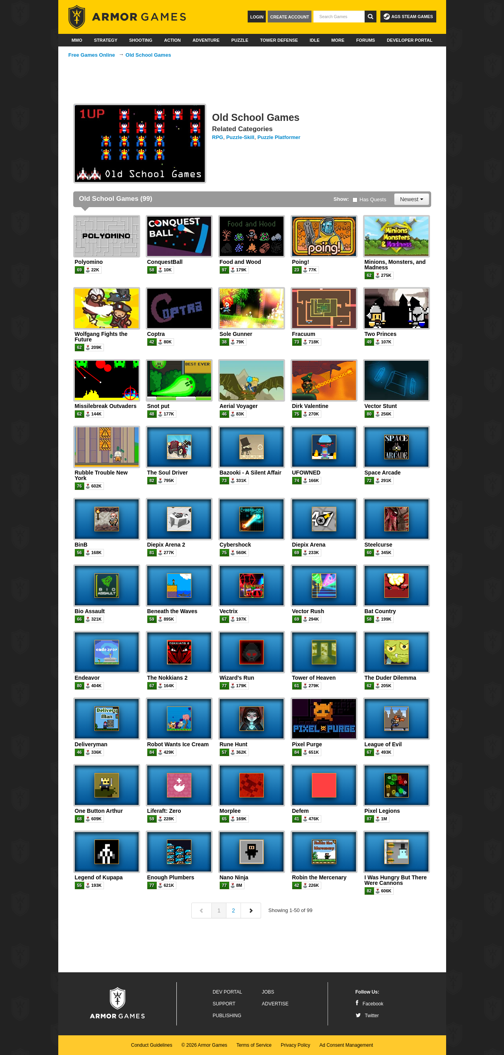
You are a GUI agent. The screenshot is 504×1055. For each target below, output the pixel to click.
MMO (77, 40)
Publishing (227, 1015)
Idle (315, 40)
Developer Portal (409, 40)
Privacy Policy (295, 1045)
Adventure (206, 40)
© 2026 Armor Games (204, 1045)
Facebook (370, 1004)
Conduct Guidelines (151, 1045)
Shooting (140, 40)
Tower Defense (279, 40)
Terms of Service (253, 1045)
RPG (217, 137)
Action (172, 40)
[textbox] (339, 16)
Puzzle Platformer (279, 137)
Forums (365, 40)
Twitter (367, 1015)
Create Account (289, 17)
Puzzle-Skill (240, 137)
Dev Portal (227, 992)
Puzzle (240, 40)
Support (224, 1004)
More (338, 40)
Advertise (275, 1004)
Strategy (105, 40)
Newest (411, 199)
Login (256, 17)
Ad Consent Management (346, 1045)
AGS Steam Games (408, 16)
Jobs (268, 992)
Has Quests (369, 199)
